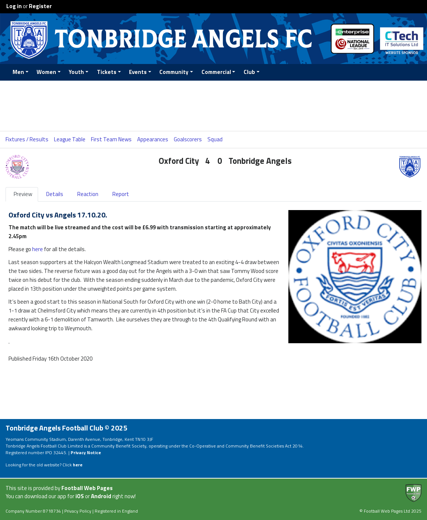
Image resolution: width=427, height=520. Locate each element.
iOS (79, 496)
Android (101, 496)
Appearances (152, 139)
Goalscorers (188, 139)
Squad (215, 139)
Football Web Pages (87, 488)
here (37, 249)
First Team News (111, 139)
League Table (69, 139)
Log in (14, 6)
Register (40, 6)
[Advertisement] (213, 105)
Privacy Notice (86, 452)
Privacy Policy (77, 510)
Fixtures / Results (27, 139)
